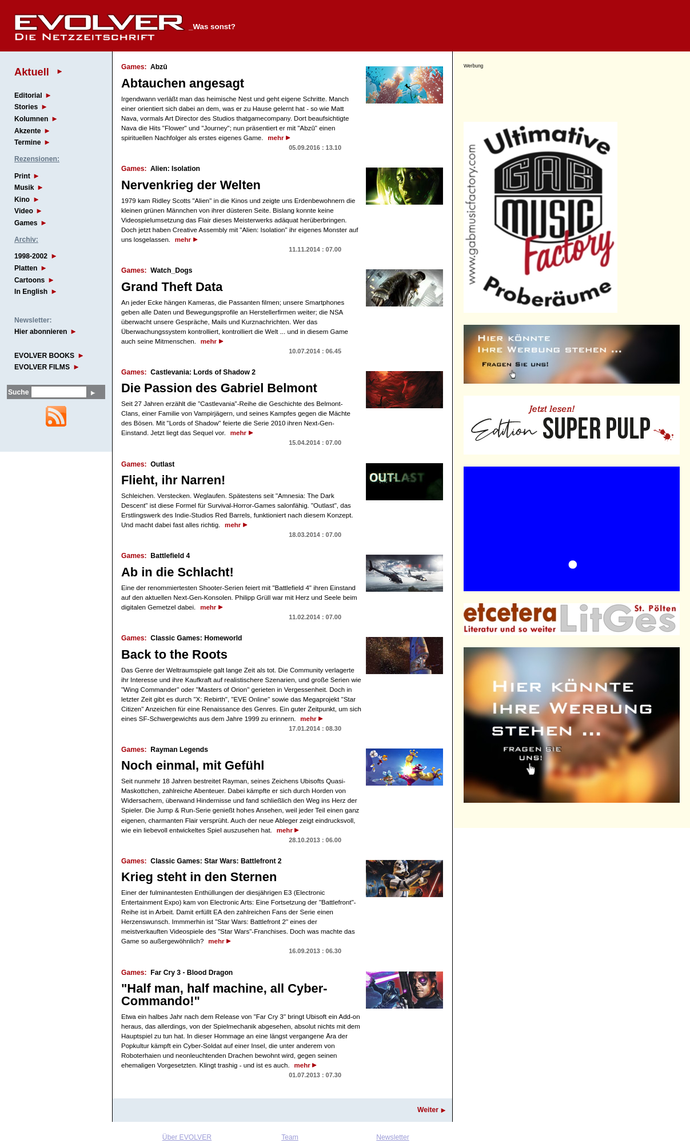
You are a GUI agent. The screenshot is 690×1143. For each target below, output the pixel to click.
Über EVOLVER (187, 1137)
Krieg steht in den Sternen (199, 877)
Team (289, 1137)
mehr (276, 137)
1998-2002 (30, 256)
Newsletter (392, 1137)
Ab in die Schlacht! (177, 572)
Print (22, 176)
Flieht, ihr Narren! (173, 480)
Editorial (28, 95)
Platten (26, 268)
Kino (22, 200)
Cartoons (29, 280)
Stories (26, 107)
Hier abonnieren (40, 332)
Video (23, 211)
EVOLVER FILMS (42, 367)
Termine (27, 142)
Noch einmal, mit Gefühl (192, 765)
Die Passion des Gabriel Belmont (219, 388)
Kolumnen (31, 119)
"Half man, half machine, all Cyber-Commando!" (224, 994)
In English (30, 292)
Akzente (27, 131)
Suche (18, 392)
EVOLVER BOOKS (44, 356)
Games (26, 223)
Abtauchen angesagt (182, 83)
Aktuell (31, 72)
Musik (24, 188)
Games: (134, 67)
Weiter (427, 1110)
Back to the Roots (174, 654)
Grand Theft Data (171, 287)
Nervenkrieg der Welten (191, 185)
